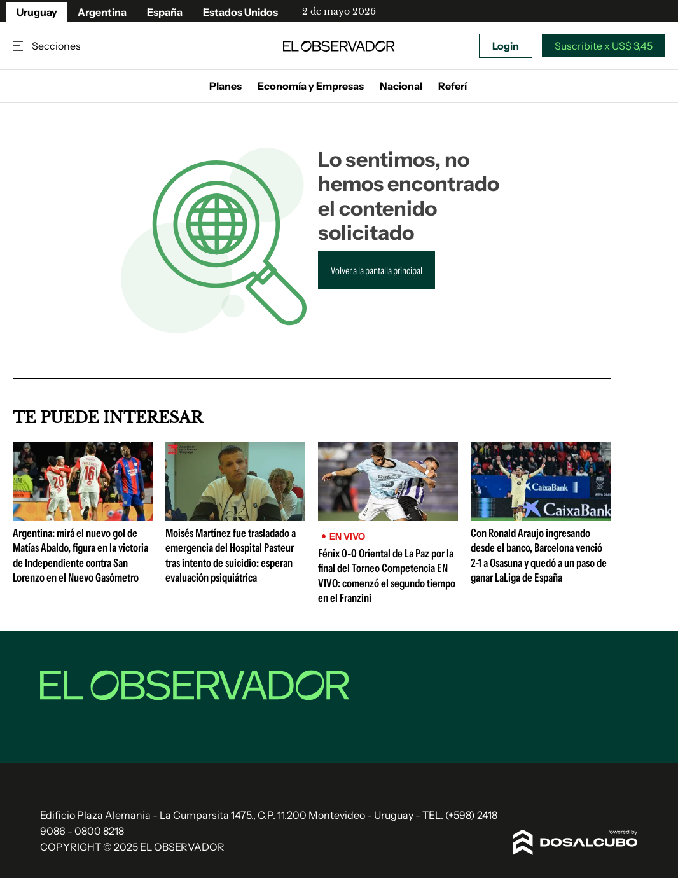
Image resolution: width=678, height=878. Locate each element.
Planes (225, 86)
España (165, 12)
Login (505, 45)
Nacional (401, 86)
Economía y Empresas (311, 86)
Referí (452, 86)
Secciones (19, 46)
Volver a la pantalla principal (376, 270)
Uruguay (37, 12)
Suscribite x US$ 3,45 (604, 45)
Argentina (102, 12)
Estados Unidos (240, 12)
